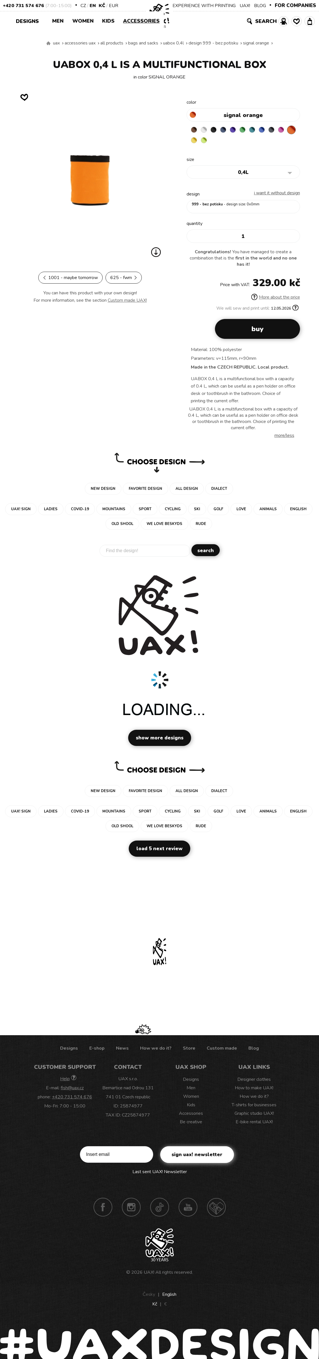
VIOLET (239, 130)
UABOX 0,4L (173, 43)
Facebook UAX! (103, 1208)
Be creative (191, 1123)
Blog (253, 1050)
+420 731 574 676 (23, 6)
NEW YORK (217, 141)
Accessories (141, 21)
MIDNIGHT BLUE (228, 130)
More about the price (275, 298)
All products (111, 43)
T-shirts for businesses (254, 1106)
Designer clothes (254, 1081)
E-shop (97, 1050)
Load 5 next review (159, 850)
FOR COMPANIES (295, 5)
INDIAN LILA (195, 141)
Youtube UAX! (188, 1208)
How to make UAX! (254, 1089)
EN (93, 6)
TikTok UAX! (159, 1208)
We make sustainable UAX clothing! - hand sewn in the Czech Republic (48, 43)
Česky (149, 1296)
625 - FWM (123, 278)
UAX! (245, 6)
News (122, 1050)
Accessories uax (80, 43)
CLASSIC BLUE (272, 130)
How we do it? (156, 1050)
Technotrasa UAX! (216, 1208)
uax (56, 43)
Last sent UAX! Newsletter (159, 1173)
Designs (29, 20)
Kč (102, 6)
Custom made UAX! (127, 300)
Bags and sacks (143, 43)
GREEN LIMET (228, 141)
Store (189, 1050)
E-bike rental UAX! (254, 1123)
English (169, 1296)
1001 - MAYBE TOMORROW (70, 278)
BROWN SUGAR (195, 130)
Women (83, 21)
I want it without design (277, 194)
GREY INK (283, 130)
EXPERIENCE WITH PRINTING (204, 6)
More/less (284, 437)
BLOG (260, 6)
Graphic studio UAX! (254, 1115)
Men (58, 21)
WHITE (206, 130)
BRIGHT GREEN (250, 130)
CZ (83, 6)
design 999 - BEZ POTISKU (213, 43)
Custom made (222, 1050)
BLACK (217, 130)
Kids (108, 21)
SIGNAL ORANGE (256, 43)
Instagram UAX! (131, 1208)
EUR (113, 6)
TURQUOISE (261, 130)
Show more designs (159, 739)
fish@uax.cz (72, 1089)
